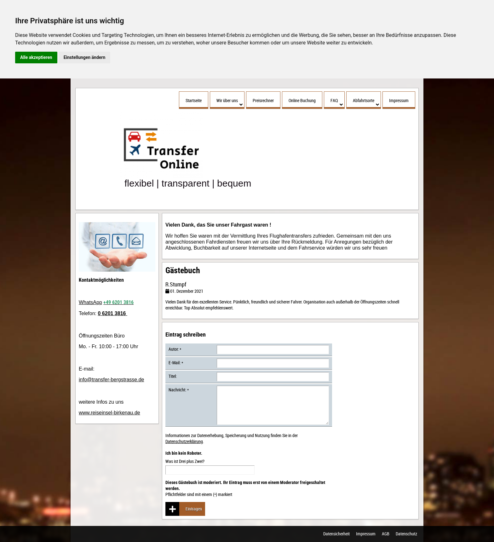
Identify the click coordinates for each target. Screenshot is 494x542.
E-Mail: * (176, 363)
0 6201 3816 (112, 313)
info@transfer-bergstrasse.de (111, 379)
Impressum (399, 100)
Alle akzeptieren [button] (36, 57)
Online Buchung (302, 100)
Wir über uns (229, 102)
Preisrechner (263, 100)
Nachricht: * (179, 390)
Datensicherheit (336, 534)
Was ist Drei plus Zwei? (210, 463)
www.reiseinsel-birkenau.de (109, 412)
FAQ (336, 102)
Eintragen (183, 509)
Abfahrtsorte (366, 102)
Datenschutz (406, 534)
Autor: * (175, 349)
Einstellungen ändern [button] (85, 57)
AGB (385, 534)
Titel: (173, 376)
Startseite (194, 100)
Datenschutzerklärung (184, 441)
